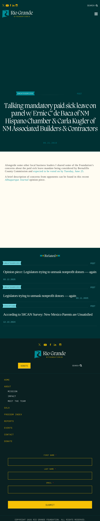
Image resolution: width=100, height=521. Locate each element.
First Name (50, 455)
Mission (12, 391)
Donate (24, 365)
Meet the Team (17, 401)
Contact (9, 434)
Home (7, 379)
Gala (7, 407)
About (7, 386)
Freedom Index (13, 414)
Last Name (50, 469)
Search (92, 5)
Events (8, 427)
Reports (9, 421)
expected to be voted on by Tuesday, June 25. (58, 171)
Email (50, 482)
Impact (12, 396)
